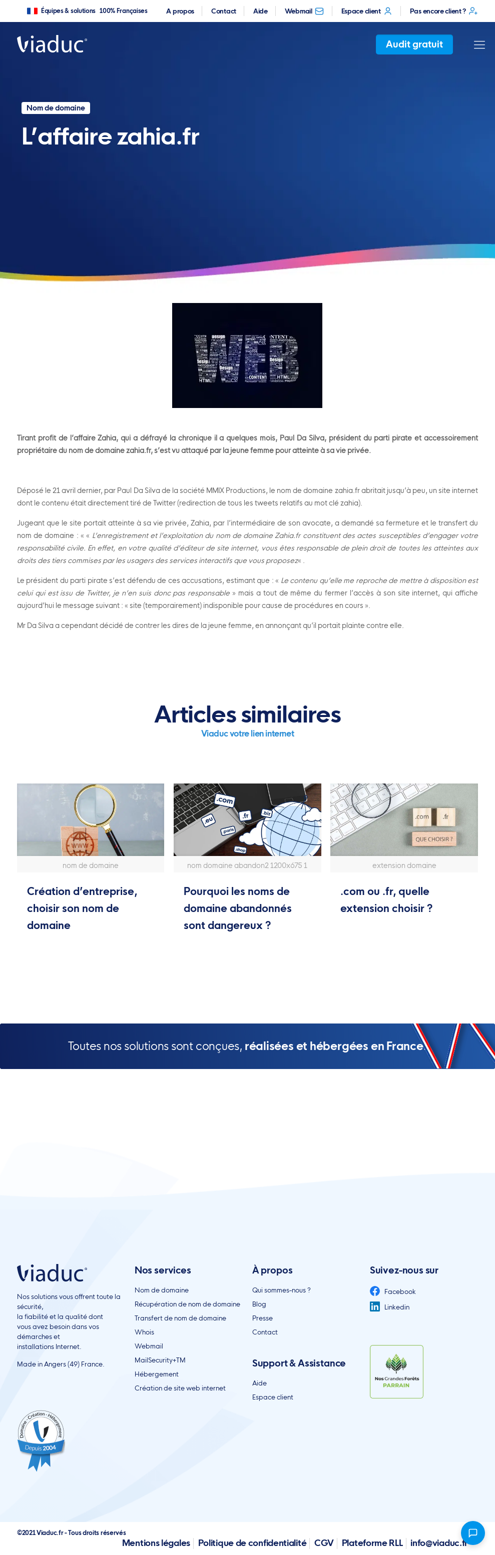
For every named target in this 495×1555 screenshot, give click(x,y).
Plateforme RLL (372, 1543)
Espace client (367, 11)
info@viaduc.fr (439, 1543)
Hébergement (157, 1374)
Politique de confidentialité (252, 1543)
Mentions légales (156, 1543)
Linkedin (389, 1307)
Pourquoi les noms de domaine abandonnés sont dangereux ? (238, 908)
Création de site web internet (180, 1388)
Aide (260, 11)
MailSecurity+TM (160, 1360)
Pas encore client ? (444, 11)
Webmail (304, 11)
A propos (180, 11)
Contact (223, 11)
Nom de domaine (162, 1290)
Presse (262, 1318)
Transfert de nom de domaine (180, 1318)
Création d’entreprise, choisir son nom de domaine (82, 908)
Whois (144, 1332)
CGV (324, 1543)
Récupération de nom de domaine (187, 1304)
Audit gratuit (414, 44)
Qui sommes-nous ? (281, 1290)
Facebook (393, 1292)
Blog (259, 1304)
